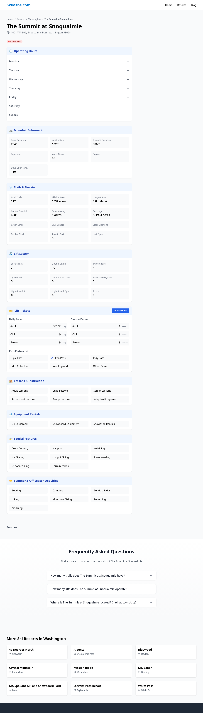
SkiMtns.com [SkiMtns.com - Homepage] (19, 5)
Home (168, 5)
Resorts (181, 5)
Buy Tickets (120, 310)
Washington (34, 19)
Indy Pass (98, 358)
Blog (193, 5)
